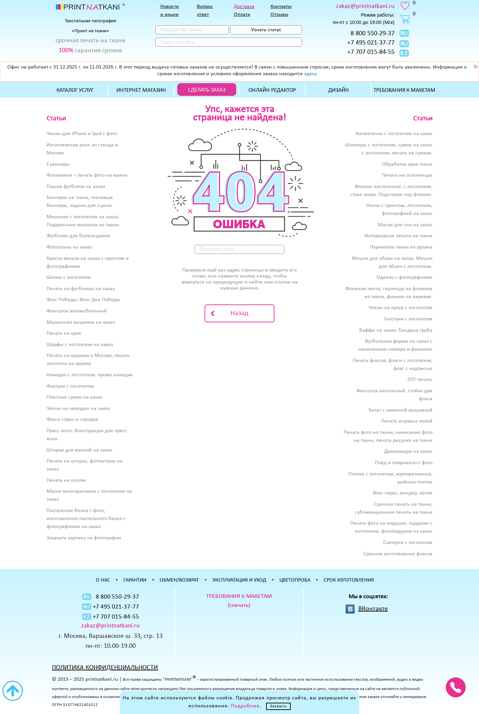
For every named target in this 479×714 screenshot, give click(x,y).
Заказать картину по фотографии (84, 538)
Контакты (281, 6)
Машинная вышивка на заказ (81, 322)
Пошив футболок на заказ (76, 186)
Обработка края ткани (407, 164)
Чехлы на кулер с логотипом (400, 307)
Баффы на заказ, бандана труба (395, 330)
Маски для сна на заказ (405, 225)
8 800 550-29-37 (373, 33)
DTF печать (419, 379)
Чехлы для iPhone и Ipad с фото (82, 133)
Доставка (244, 6)
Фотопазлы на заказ (69, 247)
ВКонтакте (373, 609)
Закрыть (278, 706)
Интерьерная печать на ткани (398, 236)
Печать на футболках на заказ (81, 288)
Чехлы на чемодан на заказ (78, 408)
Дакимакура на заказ (408, 451)
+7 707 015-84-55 (371, 52)
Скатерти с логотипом (407, 542)
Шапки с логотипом (69, 277)
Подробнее (245, 706)
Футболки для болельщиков (78, 236)
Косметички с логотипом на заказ (394, 133)
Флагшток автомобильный (77, 311)
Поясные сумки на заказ (74, 397)
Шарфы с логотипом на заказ (80, 344)
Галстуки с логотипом (408, 319)
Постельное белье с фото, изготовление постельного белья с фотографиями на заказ (86, 518)
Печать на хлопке (66, 480)
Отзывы (279, 14)
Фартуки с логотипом (70, 386)
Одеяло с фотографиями (404, 277)
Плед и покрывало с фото (403, 462)
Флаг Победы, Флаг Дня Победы (83, 299)
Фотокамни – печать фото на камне (87, 175)
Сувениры (58, 164)
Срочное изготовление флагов (397, 554)
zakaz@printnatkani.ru (365, 6)
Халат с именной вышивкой (400, 410)
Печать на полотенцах (407, 175)
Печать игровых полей (406, 421)
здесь (310, 74)
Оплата (242, 14)
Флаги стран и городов (72, 419)
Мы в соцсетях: (368, 597)
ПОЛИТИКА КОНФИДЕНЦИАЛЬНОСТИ (105, 667)
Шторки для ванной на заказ (79, 450)
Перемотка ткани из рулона (401, 247)
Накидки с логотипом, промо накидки (90, 375)
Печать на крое (64, 333)
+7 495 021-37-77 (371, 43)
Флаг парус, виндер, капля (402, 493)
